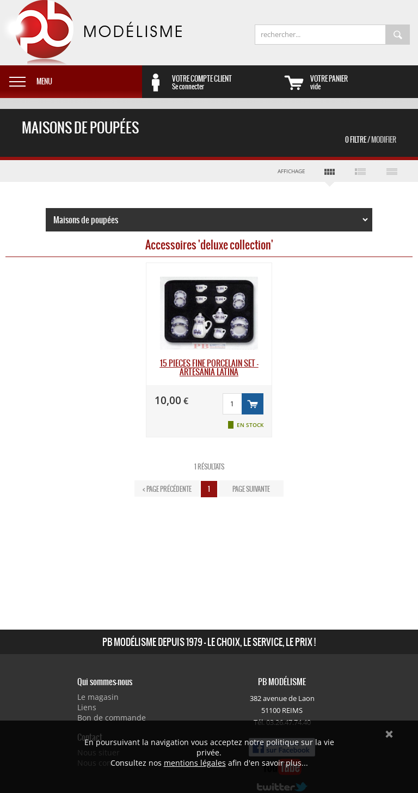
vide (364, 82)
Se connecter (226, 82)
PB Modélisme (91, 32)
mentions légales (195, 763)
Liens (86, 707)
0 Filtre (370, 139)
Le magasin (98, 697)
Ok (389, 734)
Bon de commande (111, 717)
